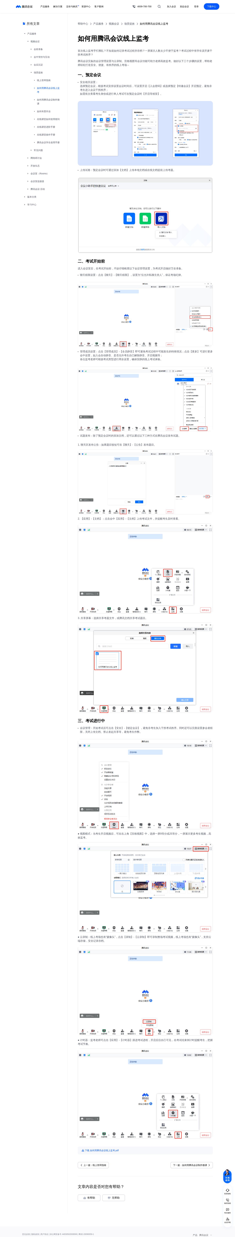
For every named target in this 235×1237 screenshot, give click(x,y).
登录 (196, 6)
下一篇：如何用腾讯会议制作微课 (190, 1165)
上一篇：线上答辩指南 (95, 1165)
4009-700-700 (144, 6)
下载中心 (211, 6)
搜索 (159, 6)
